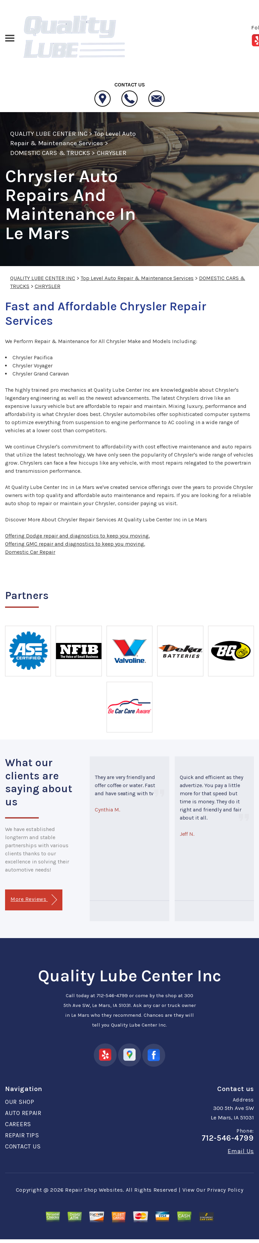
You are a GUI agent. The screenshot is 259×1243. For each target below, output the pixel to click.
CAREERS (18, 1124)
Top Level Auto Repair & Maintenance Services (137, 278)
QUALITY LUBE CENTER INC (48, 133)
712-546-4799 (112, 995)
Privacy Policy (225, 1190)
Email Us (241, 1151)
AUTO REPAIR (23, 1113)
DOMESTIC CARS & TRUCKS (50, 153)
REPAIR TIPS (22, 1135)
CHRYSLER (111, 153)
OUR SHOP (19, 1102)
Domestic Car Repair (30, 552)
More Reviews (33, 899)
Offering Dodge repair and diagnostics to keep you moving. (77, 536)
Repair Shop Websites (94, 1190)
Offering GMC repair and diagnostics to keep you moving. (75, 544)
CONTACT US (23, 1146)
